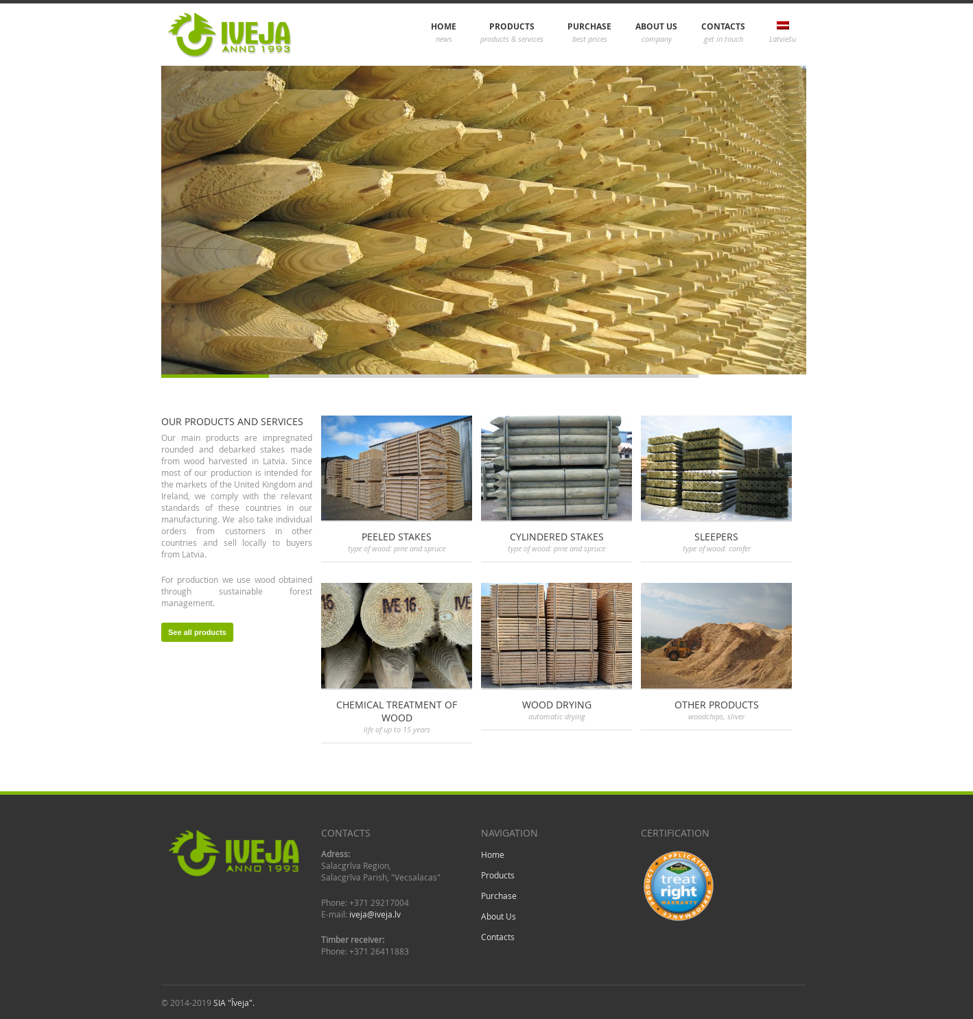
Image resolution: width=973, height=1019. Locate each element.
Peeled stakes (397, 536)
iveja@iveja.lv (375, 914)
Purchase (589, 33)
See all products (197, 632)
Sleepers (716, 536)
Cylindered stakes (557, 536)
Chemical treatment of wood (396, 711)
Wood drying (556, 704)
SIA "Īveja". (234, 1002)
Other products (717, 704)
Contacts (723, 33)
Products (511, 33)
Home (443, 33)
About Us (656, 33)
